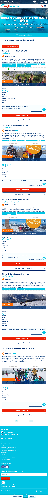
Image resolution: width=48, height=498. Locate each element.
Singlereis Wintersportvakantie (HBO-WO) (24, 349)
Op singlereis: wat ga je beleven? (9, 451)
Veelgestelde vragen (6, 445)
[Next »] (31, 421)
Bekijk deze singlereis (30, 115)
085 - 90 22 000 (7, 432)
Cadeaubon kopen (5, 460)
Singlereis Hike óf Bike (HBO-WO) (24, 52)
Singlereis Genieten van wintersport (24, 126)
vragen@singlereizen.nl (9, 434)
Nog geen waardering (36, 111)
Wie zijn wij (4, 452)
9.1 (45, 2)
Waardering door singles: (37, 185)
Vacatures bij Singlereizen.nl (8, 458)
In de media (4, 456)
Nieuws (3, 454)
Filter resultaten (10, 46)
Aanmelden (5, 478)
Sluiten (25, 496)
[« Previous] (16, 421)
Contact (3, 441)
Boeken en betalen (5, 443)
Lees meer (32, 496)
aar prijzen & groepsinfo (30, 120)
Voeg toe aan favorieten (43, 73)
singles (6, 485)
